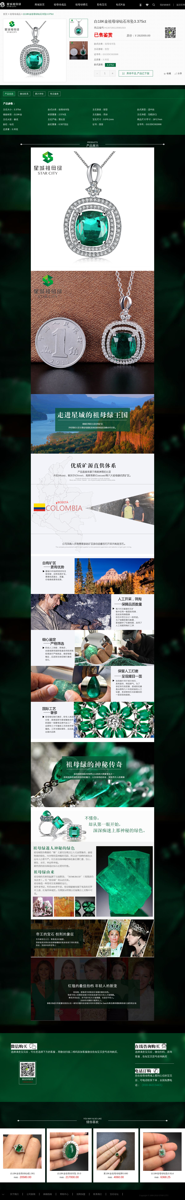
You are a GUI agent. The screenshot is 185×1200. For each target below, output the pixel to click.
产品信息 (9, 94)
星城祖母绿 (10, 4)
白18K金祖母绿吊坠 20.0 (69, 1173)
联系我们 (97, 1194)
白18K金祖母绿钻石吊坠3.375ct (38, 14)
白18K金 (18, 114)
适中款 (151, 109)
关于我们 (14, 1194)
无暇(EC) (152, 114)
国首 (101, 124)
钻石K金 (120, 4)
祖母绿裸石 (81, 4)
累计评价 (39, 94)
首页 (5, 14)
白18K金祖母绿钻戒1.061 (22, 1173)
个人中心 (140, 5)
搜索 (153, 5)
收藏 (147, 5)
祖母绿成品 (60, 4)
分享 (180, 73)
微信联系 (24, 94)
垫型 (105, 109)
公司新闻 (31, 1194)
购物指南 (47, 1194)
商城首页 (40, 4)
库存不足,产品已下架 (138, 73)
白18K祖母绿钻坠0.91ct (162, 1173)
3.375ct (110, 65)
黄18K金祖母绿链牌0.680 (116, 1173)
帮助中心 (64, 1194)
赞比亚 (62, 119)
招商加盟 (81, 1194)
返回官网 (180, 5)
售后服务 (54, 94)
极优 (16, 119)
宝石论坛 (114, 1194)
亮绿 (105, 114)
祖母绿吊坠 (64, 109)
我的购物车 (165, 5)
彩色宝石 (102, 4)
